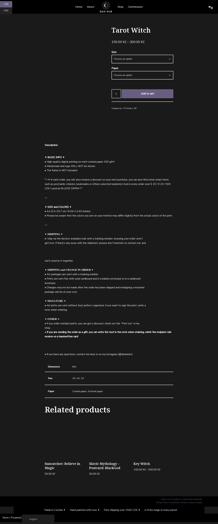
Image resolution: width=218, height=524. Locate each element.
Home (78, 7)
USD (8, 10)
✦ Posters (128, 108)
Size (114, 52)
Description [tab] (51, 145)
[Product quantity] (116, 94)
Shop (120, 7)
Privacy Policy (162, 504)
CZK (8, 4)
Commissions (135, 7)
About (90, 7)
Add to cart (147, 94)
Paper (115, 68)
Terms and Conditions (171, 501)
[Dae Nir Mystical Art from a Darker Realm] (106, 6)
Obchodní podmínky (192, 501)
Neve (5, 520)
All (135, 108)
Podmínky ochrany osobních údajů (186, 504)
